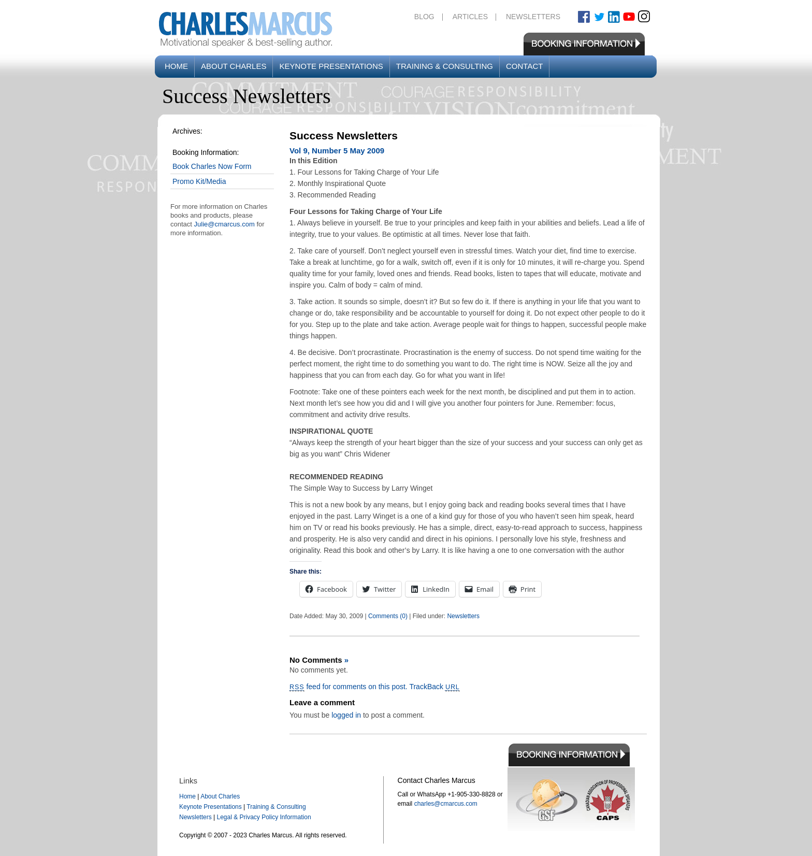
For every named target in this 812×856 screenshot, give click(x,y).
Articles (470, 16)
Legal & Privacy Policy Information (263, 817)
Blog (424, 16)
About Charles (233, 66)
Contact (524, 66)
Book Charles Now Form (212, 166)
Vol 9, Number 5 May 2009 (336, 150)
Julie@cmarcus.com (224, 224)
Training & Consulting (444, 66)
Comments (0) (388, 616)
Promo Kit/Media (199, 181)
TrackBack (434, 686)
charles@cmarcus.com (445, 803)
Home (176, 66)
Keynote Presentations (331, 66)
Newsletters (533, 16)
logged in (346, 715)
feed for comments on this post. (348, 686)
